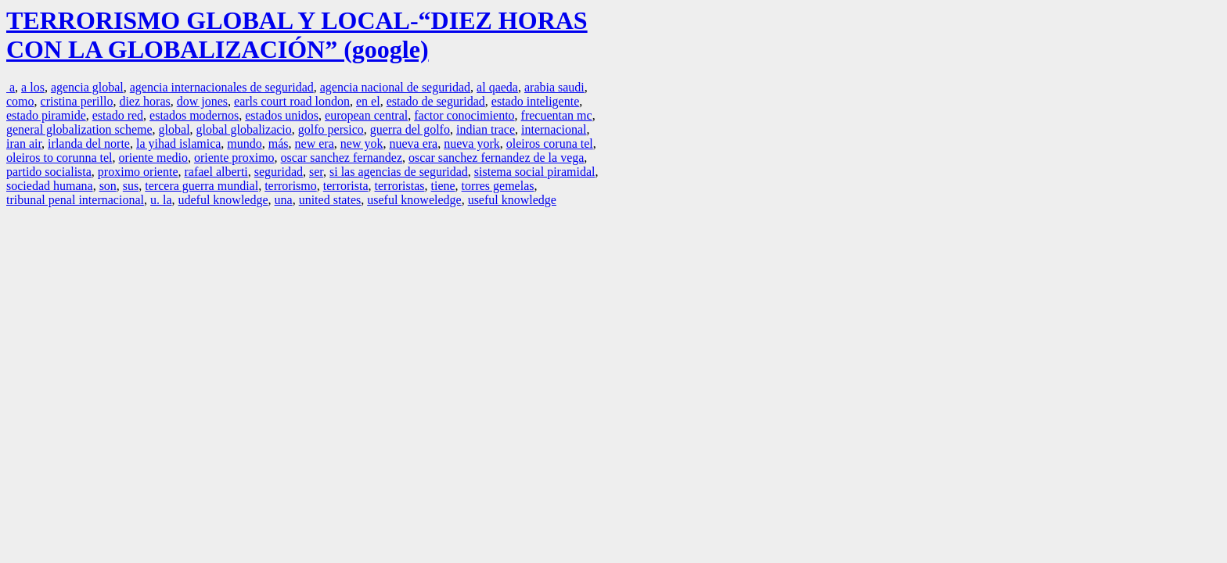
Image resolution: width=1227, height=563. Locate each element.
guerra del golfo (410, 129)
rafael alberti (216, 171)
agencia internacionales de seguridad (222, 87)
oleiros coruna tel (549, 143)
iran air (23, 143)
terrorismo (290, 185)
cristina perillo (77, 101)
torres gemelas (498, 185)
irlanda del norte (89, 143)
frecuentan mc (556, 115)
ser (316, 171)
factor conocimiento (464, 115)
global (174, 129)
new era (314, 143)
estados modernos (194, 115)
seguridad (278, 171)
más (278, 143)
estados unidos (281, 115)
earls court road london (292, 101)
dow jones (202, 101)
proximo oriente (138, 171)
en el (368, 101)
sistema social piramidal (535, 171)
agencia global (87, 87)
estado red (117, 115)
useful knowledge (512, 199)
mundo (244, 143)
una (284, 199)
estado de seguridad (436, 101)
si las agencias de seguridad (398, 171)
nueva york (472, 143)
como (20, 101)
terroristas (400, 185)
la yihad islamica (178, 143)
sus (131, 185)
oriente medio (153, 157)
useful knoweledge (414, 199)
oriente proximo (234, 157)
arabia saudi (554, 87)
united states (330, 199)
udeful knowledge (223, 199)
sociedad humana (49, 185)
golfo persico (331, 129)
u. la (161, 199)
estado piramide (46, 115)
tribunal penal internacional (75, 199)
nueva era (413, 143)
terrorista (346, 185)
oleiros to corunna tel (59, 157)
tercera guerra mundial (201, 185)
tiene (443, 185)
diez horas (144, 101)
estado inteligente (535, 101)
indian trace (485, 129)
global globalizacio (244, 129)
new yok (361, 143)
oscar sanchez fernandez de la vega (496, 157)
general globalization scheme (79, 129)
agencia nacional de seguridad (395, 87)
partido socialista (49, 171)
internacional (554, 129)
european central (366, 115)
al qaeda (497, 87)
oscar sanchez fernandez (341, 157)
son (108, 185)
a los (33, 87)
